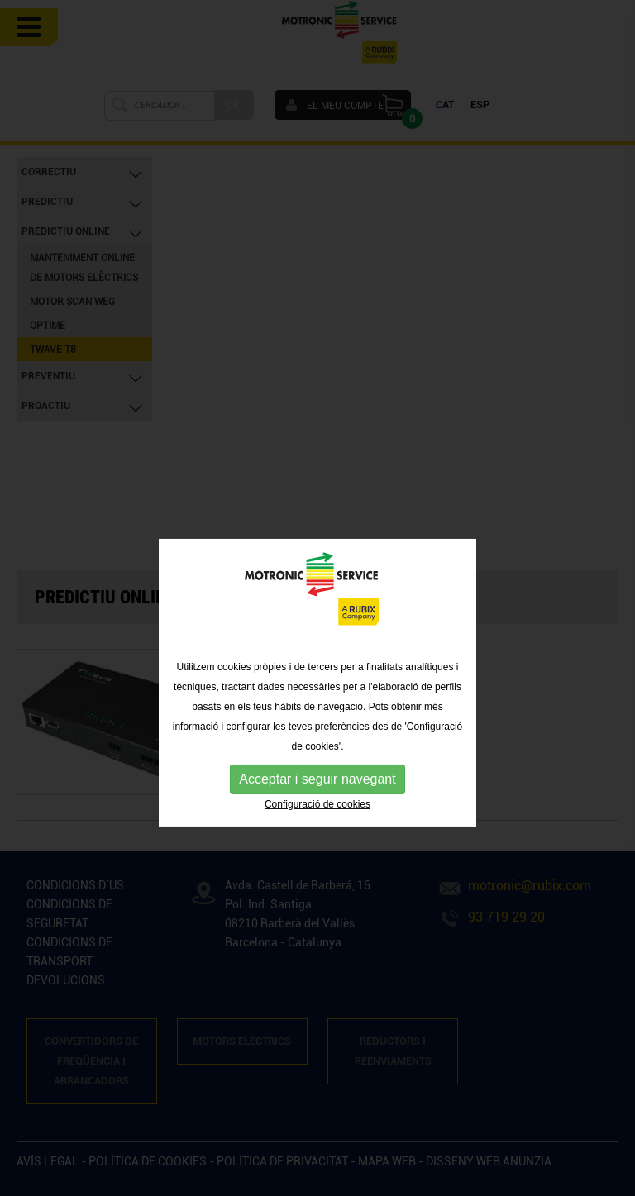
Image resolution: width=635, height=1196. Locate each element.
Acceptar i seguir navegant (317, 801)
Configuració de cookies (317, 826)
